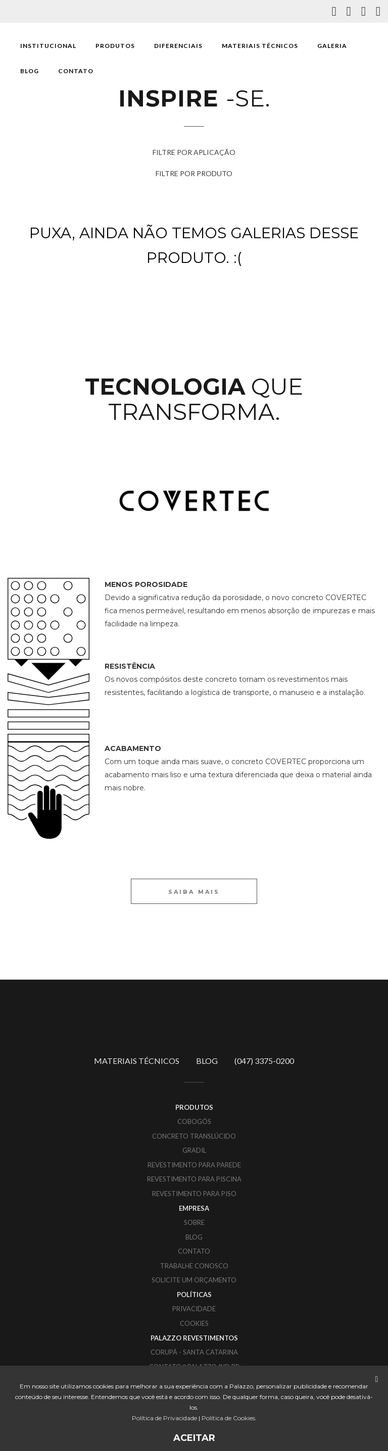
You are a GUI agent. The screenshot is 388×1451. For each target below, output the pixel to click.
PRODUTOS (115, 45)
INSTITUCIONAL (48, 45)
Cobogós (194, 1121)
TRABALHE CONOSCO (194, 1266)
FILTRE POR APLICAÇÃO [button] (194, 152)
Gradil (194, 1150)
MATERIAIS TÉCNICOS (260, 45)
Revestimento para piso (194, 1194)
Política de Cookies (228, 1418)
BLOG (29, 71)
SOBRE (194, 1222)
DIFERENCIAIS (178, 45)
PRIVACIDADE (194, 1309)
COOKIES (194, 1323)
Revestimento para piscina (194, 1179)
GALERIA (332, 45)
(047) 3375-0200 (264, 1060)
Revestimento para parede (194, 1165)
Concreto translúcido (194, 1136)
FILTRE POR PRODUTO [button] (194, 173)
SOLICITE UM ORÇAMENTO (194, 1280)
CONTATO (75, 71)
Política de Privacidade (164, 1418)
